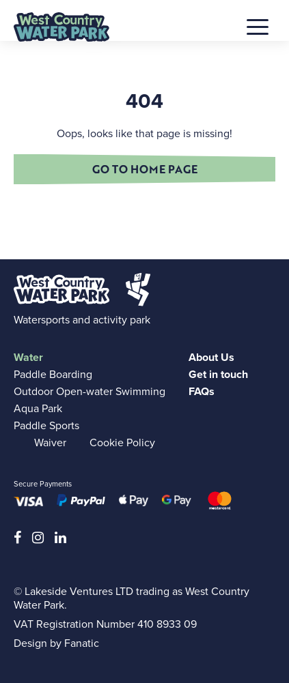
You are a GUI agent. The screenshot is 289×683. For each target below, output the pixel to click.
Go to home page (144, 169)
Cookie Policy (122, 442)
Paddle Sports (46, 425)
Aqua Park (38, 408)
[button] (258, 24)
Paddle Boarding (53, 374)
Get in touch (218, 374)
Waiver (50, 442)
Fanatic (81, 643)
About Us (211, 357)
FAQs (202, 391)
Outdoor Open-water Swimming (89, 391)
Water (28, 357)
